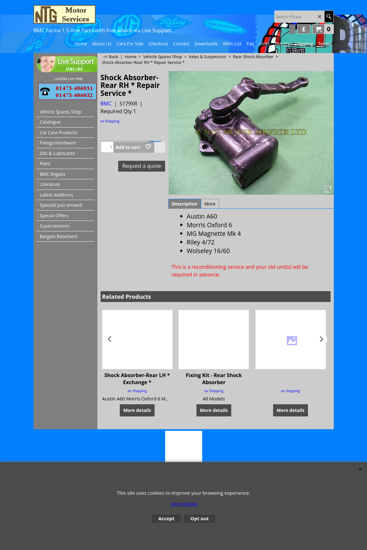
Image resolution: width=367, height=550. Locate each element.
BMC (106, 103)
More (210, 204)
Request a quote (141, 165)
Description (185, 204)
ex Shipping (110, 121)
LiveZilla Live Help (68, 79)
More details (137, 410)
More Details (184, 504)
